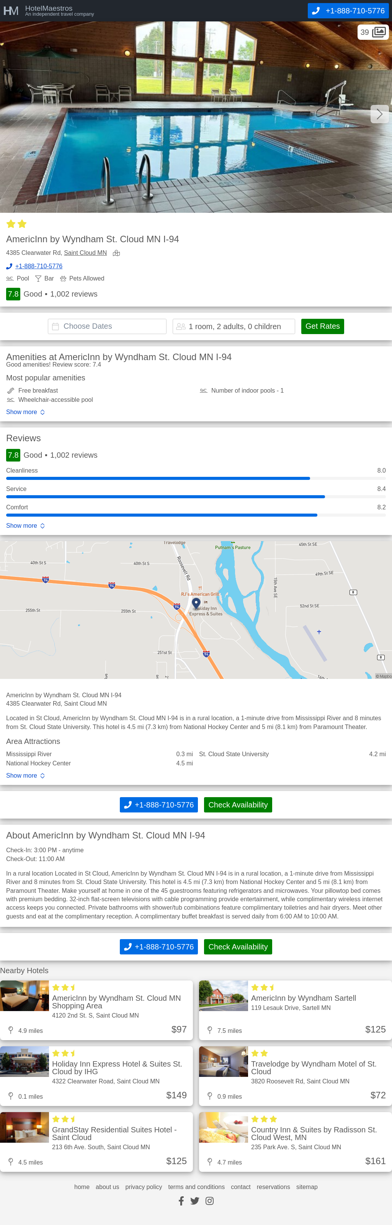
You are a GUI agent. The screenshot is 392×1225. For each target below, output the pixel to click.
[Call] (348, 10)
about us (107, 1187)
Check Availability (238, 805)
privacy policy (143, 1187)
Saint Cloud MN (85, 253)
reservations (273, 1187)
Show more (21, 412)
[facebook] (181, 1201)
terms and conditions (196, 1187)
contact (241, 1187)
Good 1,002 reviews (52, 294)
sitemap (307, 1187)
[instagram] (210, 1201)
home (82, 1187)
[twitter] (194, 1201)
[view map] (118, 253)
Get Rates (322, 326)
